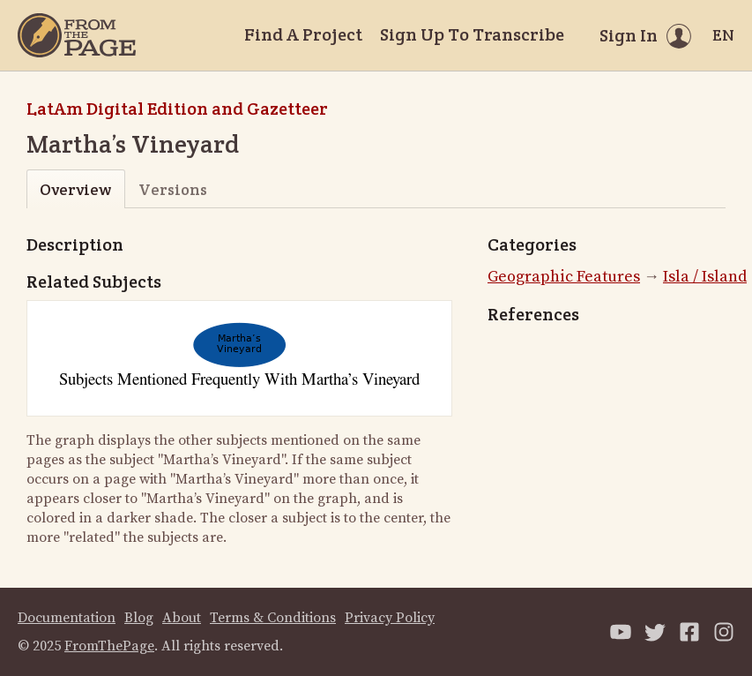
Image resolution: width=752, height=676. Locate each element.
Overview (75, 189)
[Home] (77, 35)
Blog (138, 618)
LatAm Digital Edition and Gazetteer (177, 108)
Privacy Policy (390, 618)
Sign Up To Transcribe (472, 34)
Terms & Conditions (273, 618)
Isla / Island (705, 277)
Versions (172, 189)
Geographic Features (564, 277)
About (181, 618)
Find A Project (303, 34)
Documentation (66, 618)
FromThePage (109, 646)
